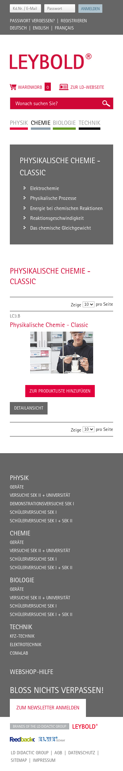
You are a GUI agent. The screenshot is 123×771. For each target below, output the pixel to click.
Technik (21, 627)
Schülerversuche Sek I (33, 512)
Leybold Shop (85, 726)
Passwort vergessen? (32, 20)
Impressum (44, 760)
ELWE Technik (51, 739)
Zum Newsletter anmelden (47, 707)
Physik (19, 478)
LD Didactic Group (30, 752)
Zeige (76, 304)
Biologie (22, 580)
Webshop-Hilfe (31, 672)
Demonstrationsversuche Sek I (42, 503)
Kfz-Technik (22, 636)
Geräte (17, 487)
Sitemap (19, 760)
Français (64, 27)
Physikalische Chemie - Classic (49, 325)
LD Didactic (39, 726)
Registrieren (74, 20)
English (41, 27)
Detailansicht (28, 408)
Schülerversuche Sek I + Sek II (41, 520)
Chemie (20, 533)
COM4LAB (19, 653)
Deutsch (18, 27)
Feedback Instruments (22, 739)
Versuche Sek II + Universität (40, 495)
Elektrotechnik (25, 644)
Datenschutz (81, 752)
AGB (58, 752)
